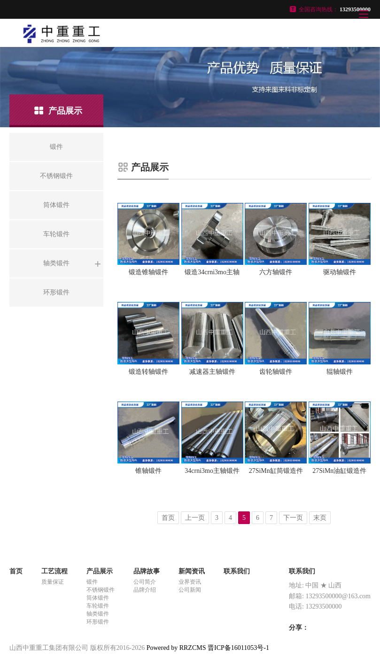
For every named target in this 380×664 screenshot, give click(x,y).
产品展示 (99, 571)
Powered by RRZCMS (175, 647)
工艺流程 (54, 571)
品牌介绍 (144, 590)
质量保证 (52, 582)
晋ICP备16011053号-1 (238, 647)
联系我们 (237, 571)
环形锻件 (97, 621)
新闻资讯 (191, 571)
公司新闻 (189, 590)
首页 (168, 517)
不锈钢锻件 (100, 590)
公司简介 (144, 582)
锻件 (92, 582)
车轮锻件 (97, 605)
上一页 (195, 517)
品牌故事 (146, 571)
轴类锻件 (97, 613)
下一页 (293, 517)
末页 (319, 517)
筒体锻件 (97, 598)
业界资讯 (189, 582)
